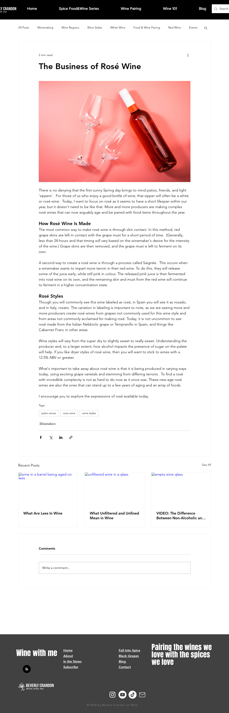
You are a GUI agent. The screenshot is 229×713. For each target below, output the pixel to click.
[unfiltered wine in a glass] (114, 489)
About (68, 656)
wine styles (89, 413)
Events (193, 27)
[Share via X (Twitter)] (51, 437)
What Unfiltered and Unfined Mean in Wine (114, 515)
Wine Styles (94, 27)
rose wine (69, 413)
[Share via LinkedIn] (61, 437)
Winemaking (45, 27)
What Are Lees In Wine (42, 513)
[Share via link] (71, 437)
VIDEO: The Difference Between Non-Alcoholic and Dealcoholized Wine (180, 515)
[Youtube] (122, 695)
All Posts (23, 27)
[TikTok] (133, 695)
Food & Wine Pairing (146, 27)
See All (206, 465)
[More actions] (188, 54)
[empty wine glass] (181, 489)
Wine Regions (70, 27)
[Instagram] (112, 695)
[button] (206, 27)
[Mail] (142, 695)
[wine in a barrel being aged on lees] (48, 489)
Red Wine (174, 27)
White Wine (117, 27)
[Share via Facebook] (41, 437)
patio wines (48, 413)
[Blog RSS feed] (27, 669)
